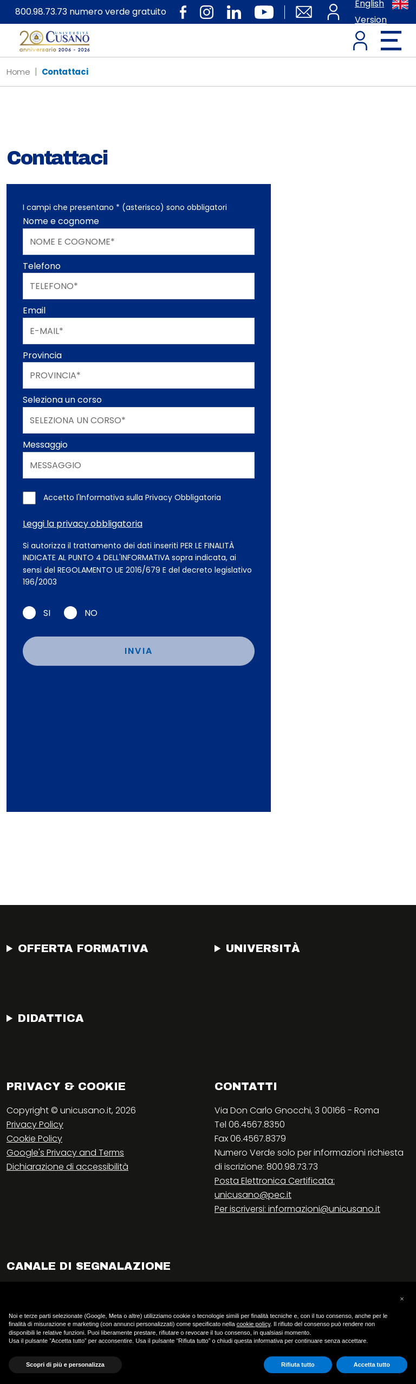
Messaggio (45, 444)
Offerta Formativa (83, 948)
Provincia (42, 355)
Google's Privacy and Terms (65, 1152)
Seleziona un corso (62, 399)
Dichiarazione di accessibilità (67, 1166)
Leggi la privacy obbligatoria (82, 523)
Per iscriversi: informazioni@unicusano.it (297, 1209)
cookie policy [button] (253, 1324)
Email (34, 310)
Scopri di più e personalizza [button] (65, 1364)
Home (18, 71)
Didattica (51, 1018)
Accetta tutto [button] (372, 1364)
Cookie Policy (34, 1138)
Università (263, 948)
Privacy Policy (34, 1124)
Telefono (42, 266)
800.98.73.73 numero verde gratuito (90, 12)
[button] (402, 1299)
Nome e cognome (61, 221)
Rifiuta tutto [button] (298, 1364)
